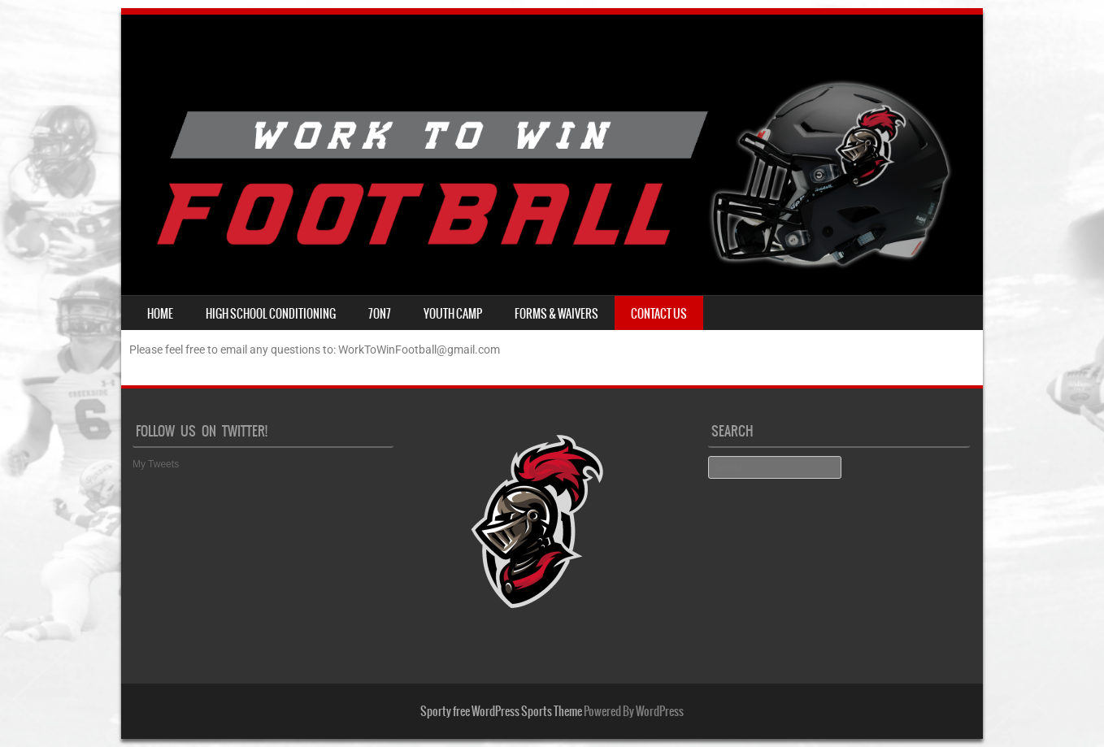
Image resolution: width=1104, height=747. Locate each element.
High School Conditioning (271, 314)
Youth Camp (453, 314)
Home (160, 314)
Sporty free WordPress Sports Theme (501, 711)
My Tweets (156, 464)
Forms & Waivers (556, 314)
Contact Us (659, 314)
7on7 (379, 314)
